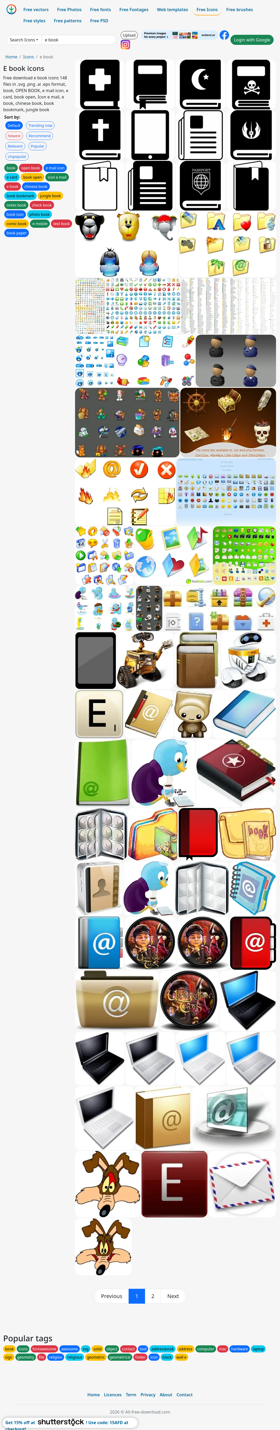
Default (14, 125)
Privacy (148, 1395)
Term (131, 1395)
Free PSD (99, 21)
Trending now (40, 125)
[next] (173, 1296)
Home (11, 57)
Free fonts (100, 9)
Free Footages (133, 9)
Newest (14, 135)
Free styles (34, 21)
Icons (28, 57)
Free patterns (68, 21)
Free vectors (36, 9)
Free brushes (239, 9)
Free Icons (207, 9)
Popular (37, 146)
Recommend (40, 135)
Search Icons (22, 40)
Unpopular (17, 156)
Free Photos (69, 9)
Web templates (172, 9)
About (166, 1395)
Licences (112, 1395)
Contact (185, 1395)
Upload (129, 35)
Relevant (15, 146)
